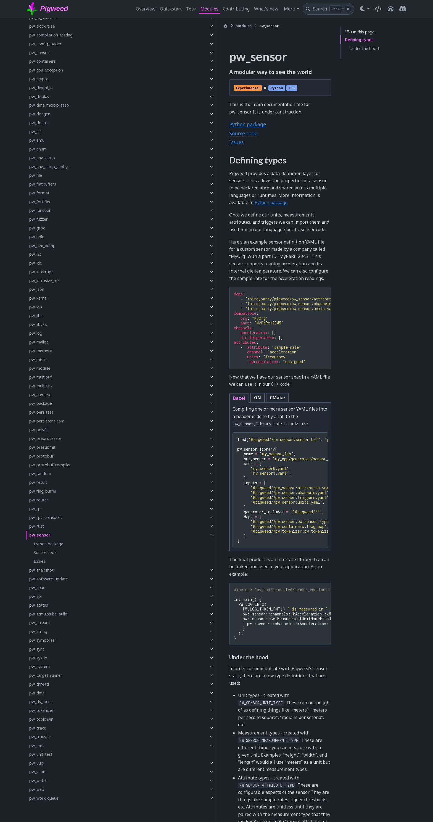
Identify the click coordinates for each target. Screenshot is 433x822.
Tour (191, 9)
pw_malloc (38, 342)
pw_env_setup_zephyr (49, 166)
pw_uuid (36, 763)
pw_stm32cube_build (48, 614)
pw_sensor (39, 535)
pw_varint (38, 771)
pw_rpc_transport (45, 517)
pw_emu (36, 140)
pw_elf (35, 131)
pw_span (37, 587)
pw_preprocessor (45, 438)
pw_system (39, 666)
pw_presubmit (42, 447)
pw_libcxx (38, 324)
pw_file (35, 175)
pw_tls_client (40, 701)
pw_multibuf (40, 377)
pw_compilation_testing (51, 35)
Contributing (236, 9)
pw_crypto (39, 78)
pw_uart (36, 745)
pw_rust (36, 526)
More (290, 9)
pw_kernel (38, 298)
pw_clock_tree (42, 26)
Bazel (142, 340)
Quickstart (171, 9)
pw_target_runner (45, 675)
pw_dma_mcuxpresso (49, 105)
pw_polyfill (38, 429)
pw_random (40, 473)
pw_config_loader (45, 43)
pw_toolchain (41, 719)
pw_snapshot (41, 570)
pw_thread (39, 684)
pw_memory (40, 350)
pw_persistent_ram (46, 421)
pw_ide (35, 263)
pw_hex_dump (42, 245)
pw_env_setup (42, 157)
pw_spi (35, 596)
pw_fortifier (40, 201)
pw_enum (38, 149)
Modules (209, 9)
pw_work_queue (44, 798)
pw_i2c (35, 254)
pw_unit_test (40, 754)
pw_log (35, 333)
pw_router (38, 500)
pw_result (38, 482)
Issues (39, 561)
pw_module (39, 368)
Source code (45, 552)
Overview (145, 9)
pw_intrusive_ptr (44, 280)
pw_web (36, 789)
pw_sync (36, 649)
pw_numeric (40, 394)
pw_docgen (39, 114)
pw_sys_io (38, 657)
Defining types (359, 39)
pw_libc (36, 315)
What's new (266, 9)
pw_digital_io (41, 87)
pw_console (40, 52)
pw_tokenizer (41, 710)
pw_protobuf (41, 456)
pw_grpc (37, 228)
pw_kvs (35, 307)
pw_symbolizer (42, 640)
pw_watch (38, 780)
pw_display (39, 96)
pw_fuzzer (38, 219)
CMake (180, 339)
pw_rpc (36, 508)
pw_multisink (40, 385)
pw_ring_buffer (43, 491)
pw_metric (38, 359)
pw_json (36, 289)
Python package (48, 543)
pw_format (39, 192)
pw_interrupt (41, 271)
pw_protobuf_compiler (50, 464)
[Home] (129, 26)
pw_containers (42, 61)
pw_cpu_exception (46, 70)
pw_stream (39, 622)
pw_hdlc (36, 236)
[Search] (328, 9)
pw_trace (37, 728)
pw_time (37, 693)
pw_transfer (40, 736)
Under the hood (364, 48)
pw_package (40, 403)
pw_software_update (48, 579)
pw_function (40, 210)
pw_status (38, 605)
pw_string (38, 631)
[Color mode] (364, 9)
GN (160, 339)
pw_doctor (39, 122)
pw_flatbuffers (42, 184)
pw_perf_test (41, 412)
